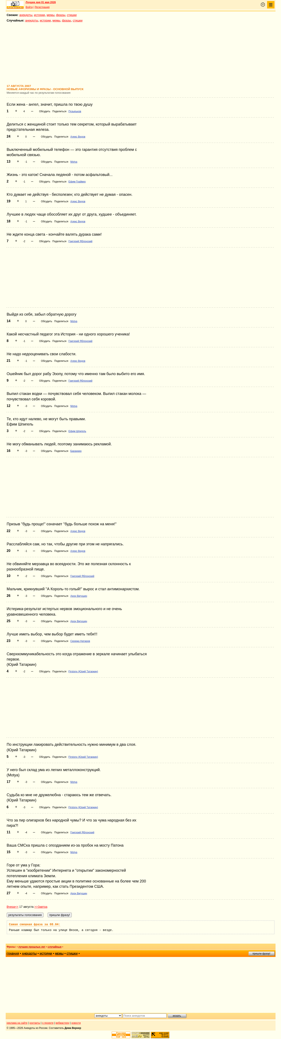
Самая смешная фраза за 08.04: (35, 924)
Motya (73, 161)
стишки (72, 15)
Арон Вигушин (78, 595)
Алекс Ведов (77, 136)
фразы (60, 15)
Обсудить (44, 111)
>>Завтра (40, 906)
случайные (55, 946)
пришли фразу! (261, 953)
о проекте (48, 1022)
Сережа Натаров (80, 641)
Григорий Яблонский (81, 241)
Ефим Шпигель (77, 431)
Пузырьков (75, 111)
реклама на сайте (17, 1022)
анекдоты (25, 15)
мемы (50, 15)
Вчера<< (13, 906)
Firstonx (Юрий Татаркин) (83, 671)
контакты (35, 1022)
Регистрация (42, 7)
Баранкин (76, 451)
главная (13, 953)
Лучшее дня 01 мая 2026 (41, 2)
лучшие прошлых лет (31, 946)
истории (39, 15)
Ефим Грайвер (77, 181)
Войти (29, 7)
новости (76, 1022)
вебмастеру (62, 1022)
